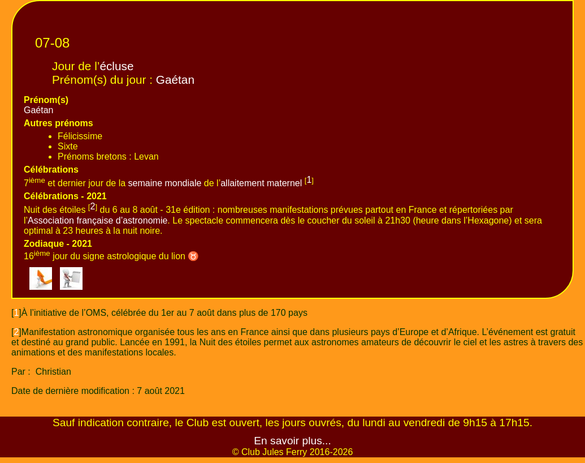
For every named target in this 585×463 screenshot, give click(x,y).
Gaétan (175, 79)
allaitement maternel (261, 183)
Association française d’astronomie (97, 220)
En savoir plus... (292, 441)
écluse (116, 65)
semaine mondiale (165, 183)
